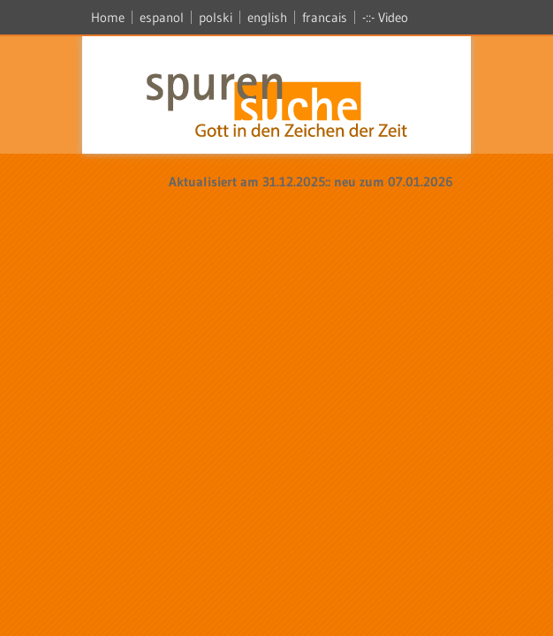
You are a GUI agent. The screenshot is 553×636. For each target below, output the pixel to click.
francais (324, 17)
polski (215, 17)
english (267, 17)
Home (108, 17)
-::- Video (385, 17)
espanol (162, 17)
